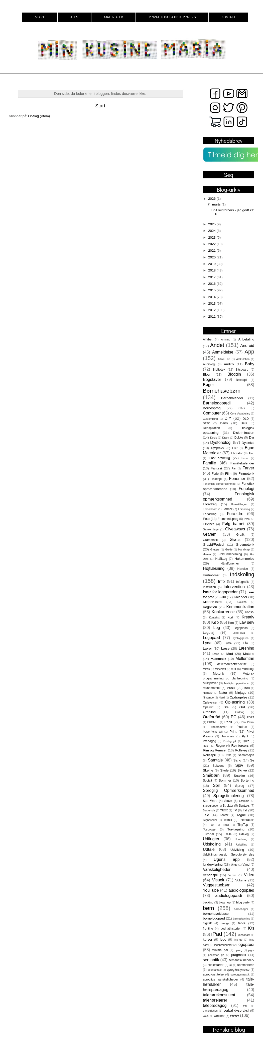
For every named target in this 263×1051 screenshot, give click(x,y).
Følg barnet (233, 523)
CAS (241, 408)
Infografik (242, 582)
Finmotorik (246, 473)
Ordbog (239, 712)
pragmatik (238, 955)
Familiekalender (242, 463)
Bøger (208, 384)
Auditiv (229, 364)
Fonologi (246, 488)
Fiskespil (216, 479)
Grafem (209, 534)
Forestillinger (239, 504)
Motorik (218, 673)
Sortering (247, 780)
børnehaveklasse (216, 914)
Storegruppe (210, 805)
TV (235, 810)
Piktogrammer (218, 726)
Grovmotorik (245, 544)
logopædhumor (223, 944)
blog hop (225, 902)
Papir (228, 722)
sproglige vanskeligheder (220, 979)
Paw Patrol (247, 722)
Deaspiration (211, 428)
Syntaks (244, 805)
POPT (250, 717)
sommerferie (245, 965)
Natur (223, 692)
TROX (224, 810)
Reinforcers (239, 745)
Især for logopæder (220, 592)
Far (234, 468)
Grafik (240, 534)
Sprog (239, 786)
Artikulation (242, 359)
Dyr (251, 437)
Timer (225, 824)
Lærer (207, 648)
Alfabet (207, 339)
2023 (212, 237)
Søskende (209, 810)
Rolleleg (241, 750)
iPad (216, 934)
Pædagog (209, 741)
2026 (212, 198)
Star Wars (210, 801)
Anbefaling (246, 339)
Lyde (207, 643)
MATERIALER (113, 17)
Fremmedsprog (228, 519)
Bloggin (234, 374)
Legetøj (208, 633)
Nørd (222, 697)
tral (245, 1005)
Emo (251, 453)
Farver (248, 468)
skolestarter (215, 965)
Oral (226, 707)
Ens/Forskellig (219, 458)
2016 (212, 284)
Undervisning (213, 864)
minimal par (220, 950)
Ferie (215, 473)
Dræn (225, 437)
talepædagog (215, 1005)
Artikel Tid (224, 359)
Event (244, 458)
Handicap (244, 549)
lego (223, 939)
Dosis (213, 437)
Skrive (242, 770)
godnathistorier (230, 928)
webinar (219, 1016)
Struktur (228, 805)
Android (247, 345)
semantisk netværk (241, 960)
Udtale (209, 849)
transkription (210, 1010)
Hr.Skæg (221, 558)
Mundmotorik (211, 688)
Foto (206, 519)
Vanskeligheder (216, 869)
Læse (225, 648)
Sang (237, 760)
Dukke (238, 437)
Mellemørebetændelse (231, 664)
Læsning (246, 648)
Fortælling (209, 514)
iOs (251, 928)
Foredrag (210, 504)
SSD (228, 755)
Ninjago (240, 692)
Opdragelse (238, 697)
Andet (217, 345)
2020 (212, 257)
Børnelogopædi (217, 403)
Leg (216, 627)
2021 (212, 250)
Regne (220, 745)
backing (208, 902)
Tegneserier (210, 819)
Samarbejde (246, 755)
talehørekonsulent (219, 995)
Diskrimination (243, 433)
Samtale (215, 760)
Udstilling (241, 844)
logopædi (245, 944)
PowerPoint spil (213, 731)
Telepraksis (246, 820)
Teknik (227, 820)
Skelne (208, 770)
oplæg (238, 950)
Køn (231, 622)
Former (227, 509)
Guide (228, 549)
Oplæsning (235, 702)
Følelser (208, 524)
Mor (233, 669)
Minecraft (220, 668)
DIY (227, 418)
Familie (209, 463)
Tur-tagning (235, 829)
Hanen (207, 554)
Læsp (215, 653)
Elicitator (237, 453)
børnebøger (241, 908)
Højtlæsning (213, 568)
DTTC (206, 423)
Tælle (227, 834)
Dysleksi (248, 443)
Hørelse (242, 569)
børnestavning (241, 918)
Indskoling (242, 574)
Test (211, 824)
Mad (229, 654)
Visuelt (218, 880)
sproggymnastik (239, 974)
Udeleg (243, 834)
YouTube (211, 890)
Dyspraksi (217, 448)
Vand (246, 864)
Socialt (207, 780)
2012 (212, 310)
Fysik (247, 518)
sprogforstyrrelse (238, 969)
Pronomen (227, 736)
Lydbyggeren (240, 638)
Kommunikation (240, 606)
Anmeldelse (222, 352)
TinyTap (242, 824)
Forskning (244, 509)
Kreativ (248, 617)
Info (221, 581)
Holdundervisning (230, 554)
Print (232, 731)
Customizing (210, 418)
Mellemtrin (244, 658)
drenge (225, 923)
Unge (234, 864)
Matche (248, 654)
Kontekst (214, 617)
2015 (212, 290)
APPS (74, 17)
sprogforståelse (213, 974)
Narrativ (207, 692)
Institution (209, 587)
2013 (212, 303)
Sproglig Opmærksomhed (228, 790)
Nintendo (208, 697)
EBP (235, 448)
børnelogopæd (214, 918)
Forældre (235, 513)
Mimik (206, 668)
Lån (245, 643)
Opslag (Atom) (39, 116)
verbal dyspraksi (236, 1010)
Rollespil (209, 755)
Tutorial (208, 834)
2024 (212, 231)
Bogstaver (212, 379)
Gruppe (214, 549)
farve (241, 923)
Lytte (228, 643)
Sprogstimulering (228, 795)
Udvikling (237, 850)
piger (251, 950)
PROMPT (213, 722)
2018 (212, 270)
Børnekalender (232, 398)
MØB (247, 687)
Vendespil (210, 875)
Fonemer (237, 478)
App (249, 351)
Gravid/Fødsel (213, 544)
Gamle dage (210, 529)
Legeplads (241, 628)
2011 (212, 316)
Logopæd (211, 637)
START (39, 17)
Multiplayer (210, 683)
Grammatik (210, 540)
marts (217, 204)
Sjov (239, 765)
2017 (212, 277)
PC (233, 717)
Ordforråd (211, 717)
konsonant (244, 934)
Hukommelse (244, 558)
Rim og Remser (215, 750)
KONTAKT (229, 17)
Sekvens (218, 765)
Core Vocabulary (240, 413)
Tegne (241, 815)
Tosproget (209, 829)
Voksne (240, 880)
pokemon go (216, 954)
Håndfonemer (230, 563)
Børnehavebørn (221, 391)
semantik (211, 959)
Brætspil (241, 380)
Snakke (239, 776)
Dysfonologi (220, 442)
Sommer (225, 780)
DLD (246, 419)
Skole (224, 770)
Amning (225, 339)
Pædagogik (230, 741)
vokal (206, 1015)
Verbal (232, 875)
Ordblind (209, 712)
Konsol (249, 612)
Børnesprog (212, 408)
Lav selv (246, 622)
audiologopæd (241, 890)
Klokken (241, 601)
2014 (212, 297)
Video (249, 874)
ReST (206, 745)
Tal (245, 810)
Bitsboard (242, 369)
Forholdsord (210, 509)
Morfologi (248, 669)
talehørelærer (215, 1000)
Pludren (241, 727)
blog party (243, 902)
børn (208, 908)
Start (100, 105)
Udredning (241, 839)
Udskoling (212, 844)
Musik (230, 688)
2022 (212, 244)
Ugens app (226, 859)
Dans (224, 423)
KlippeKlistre (212, 602)
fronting (208, 928)
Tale (206, 815)
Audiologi (209, 364)
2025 (212, 224)
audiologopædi (228, 895)
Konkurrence (223, 611)
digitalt (207, 923)
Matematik (218, 659)
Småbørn (211, 775)
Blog (206, 374)
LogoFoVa (239, 632)
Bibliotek (218, 369)
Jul (223, 597)
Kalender (240, 597)
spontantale (215, 969)
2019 (212, 264)
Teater (224, 815)
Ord (242, 707)
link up (238, 939)
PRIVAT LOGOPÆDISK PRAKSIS (172, 17)
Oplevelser (210, 702)
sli (230, 964)
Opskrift (208, 707)
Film (228, 473)
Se (252, 760)
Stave (228, 801)
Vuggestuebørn (216, 885)
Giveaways (235, 529)
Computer (212, 413)
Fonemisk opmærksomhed (219, 483)
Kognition (210, 607)
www (234, 1015)
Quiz (246, 741)
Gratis (235, 539)
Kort (230, 617)
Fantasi (216, 468)
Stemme (244, 800)
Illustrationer (211, 575)
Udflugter (211, 838)
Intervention (234, 586)
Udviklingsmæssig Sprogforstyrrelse (228, 854)
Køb (215, 622)
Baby (249, 364)
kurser (207, 939)
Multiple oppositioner (236, 683)
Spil (216, 785)
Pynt (245, 736)
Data (244, 423)
